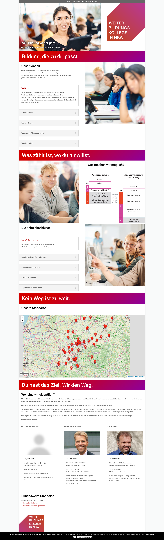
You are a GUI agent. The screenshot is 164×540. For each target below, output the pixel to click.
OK (74, 537)
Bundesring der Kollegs (30, 503)
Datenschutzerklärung (89, 1)
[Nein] (161, 536)
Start (68, 1)
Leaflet (130, 376)
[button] (58, 364)
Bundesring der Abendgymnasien (34, 506)
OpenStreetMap (139, 376)
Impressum (76, 1)
